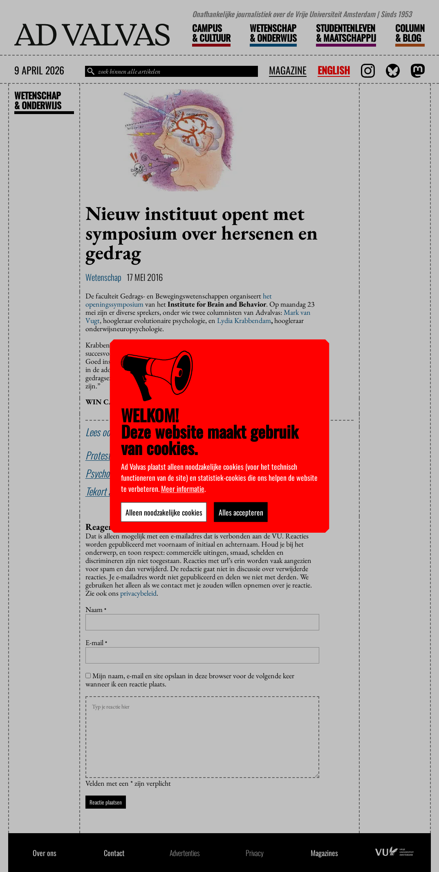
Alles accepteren (241, 512)
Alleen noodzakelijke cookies (163, 512)
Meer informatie (182, 488)
